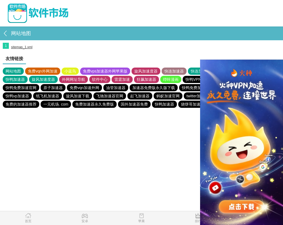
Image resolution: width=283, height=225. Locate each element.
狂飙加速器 (146, 79)
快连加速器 (174, 71)
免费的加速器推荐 (21, 104)
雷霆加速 (122, 79)
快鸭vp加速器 (17, 96)
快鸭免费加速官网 (21, 87)
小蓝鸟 (70, 71)
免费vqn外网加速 (42, 71)
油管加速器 (115, 87)
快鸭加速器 (15, 79)
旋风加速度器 (146, 71)
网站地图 (13, 71)
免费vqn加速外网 (84, 87)
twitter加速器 (197, 96)
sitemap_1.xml (21, 47)
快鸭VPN (193, 79)
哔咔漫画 (171, 79)
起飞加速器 (140, 96)
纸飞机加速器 (47, 96)
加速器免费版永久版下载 (153, 87)
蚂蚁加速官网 (168, 96)
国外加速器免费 (134, 104)
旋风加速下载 (77, 96)
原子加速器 (53, 87)
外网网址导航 (73, 79)
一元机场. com (55, 104)
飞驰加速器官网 (109, 96)
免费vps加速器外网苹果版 (105, 71)
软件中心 (100, 79)
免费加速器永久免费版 (94, 104)
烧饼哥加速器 (192, 104)
